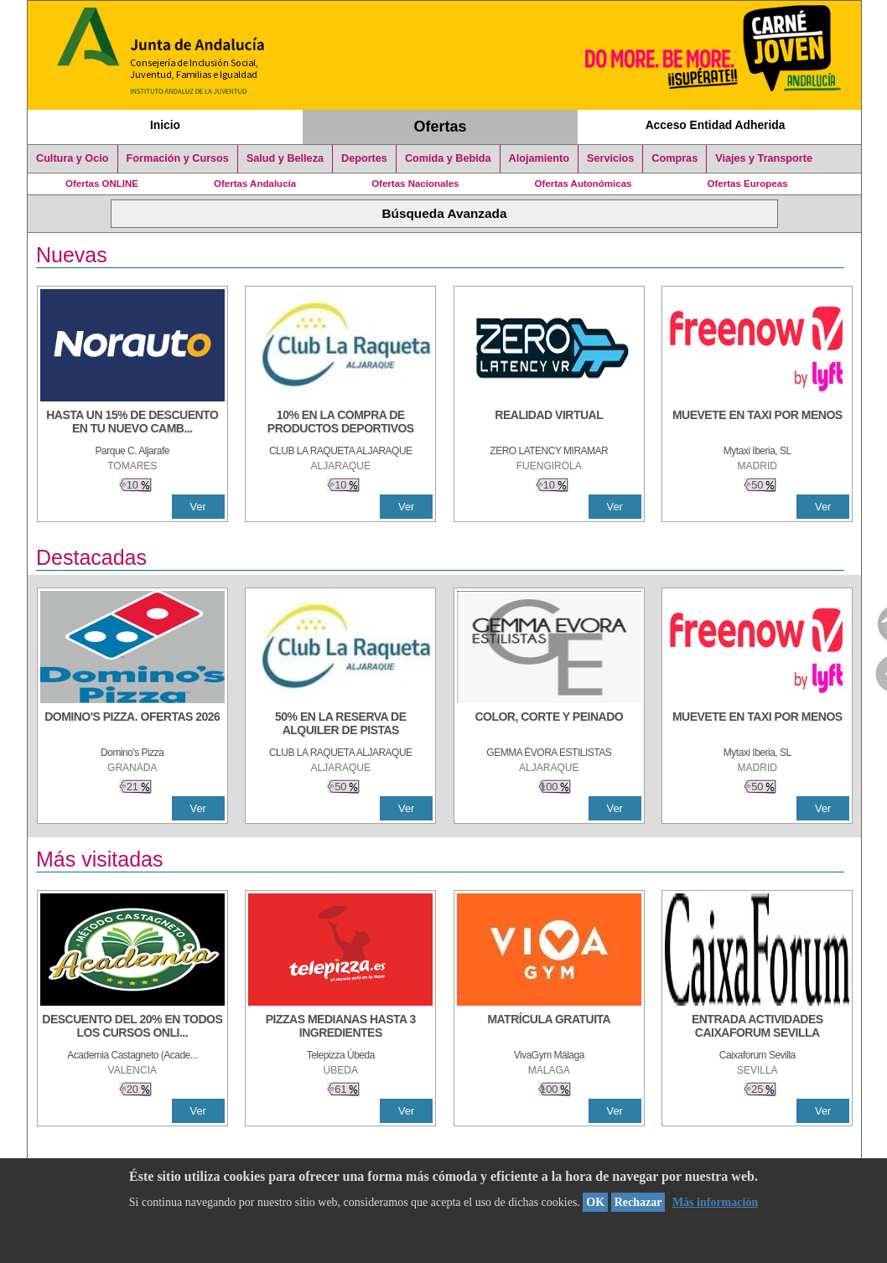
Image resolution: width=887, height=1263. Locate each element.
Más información (715, 1202)
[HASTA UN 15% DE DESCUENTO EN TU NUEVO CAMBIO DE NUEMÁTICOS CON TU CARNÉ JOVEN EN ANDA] (132, 423)
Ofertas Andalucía (255, 184)
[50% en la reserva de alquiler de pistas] (340, 725)
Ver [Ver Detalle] (198, 506)
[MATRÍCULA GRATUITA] (549, 1027)
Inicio (165, 125)
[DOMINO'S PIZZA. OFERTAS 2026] (132, 725)
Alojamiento (539, 158)
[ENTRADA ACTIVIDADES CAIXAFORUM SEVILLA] (757, 1027)
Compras (674, 158)
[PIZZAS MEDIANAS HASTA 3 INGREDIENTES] (340, 1027)
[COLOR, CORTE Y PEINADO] (549, 725)
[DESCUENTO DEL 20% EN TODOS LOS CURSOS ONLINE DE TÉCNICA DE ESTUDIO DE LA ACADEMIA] (132, 1027)
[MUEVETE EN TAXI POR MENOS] (757, 423)
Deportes (364, 158)
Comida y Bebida (448, 158)
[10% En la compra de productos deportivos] (340, 423)
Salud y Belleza (285, 158)
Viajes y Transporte (763, 158)
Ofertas (440, 126)
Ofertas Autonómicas (582, 184)
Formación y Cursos (178, 158)
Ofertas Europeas (748, 184)
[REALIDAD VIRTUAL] (549, 423)
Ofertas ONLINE (101, 184)
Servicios (610, 158)
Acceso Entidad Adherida (716, 125)
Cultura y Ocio (72, 158)
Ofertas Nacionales (415, 184)
